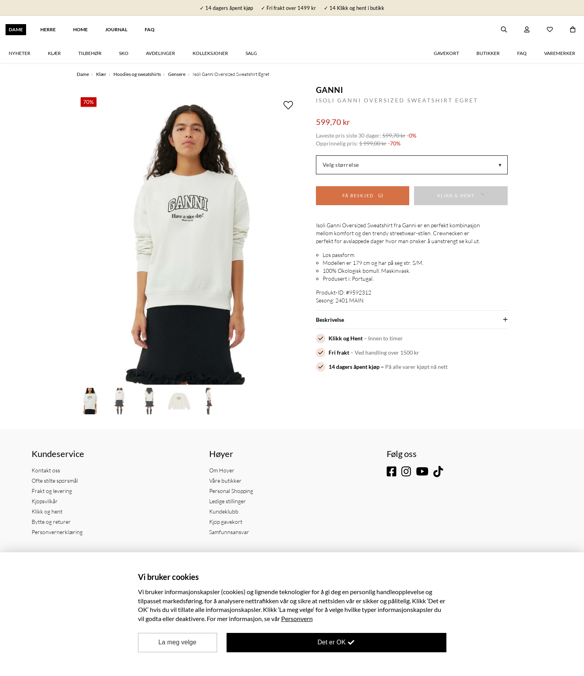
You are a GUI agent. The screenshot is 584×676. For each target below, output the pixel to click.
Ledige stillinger (227, 501)
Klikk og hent (47, 511)
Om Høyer (221, 470)
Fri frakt (339, 352)
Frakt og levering (52, 490)
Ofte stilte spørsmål (55, 480)
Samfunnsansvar (229, 532)
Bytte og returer (51, 521)
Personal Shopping (231, 490)
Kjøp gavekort (225, 521)
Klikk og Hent (346, 338)
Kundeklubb (223, 511)
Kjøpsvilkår (45, 501)
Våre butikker (225, 480)
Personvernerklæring (57, 532)
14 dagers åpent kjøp (354, 366)
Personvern (297, 618)
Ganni (329, 89)
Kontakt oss (46, 470)
